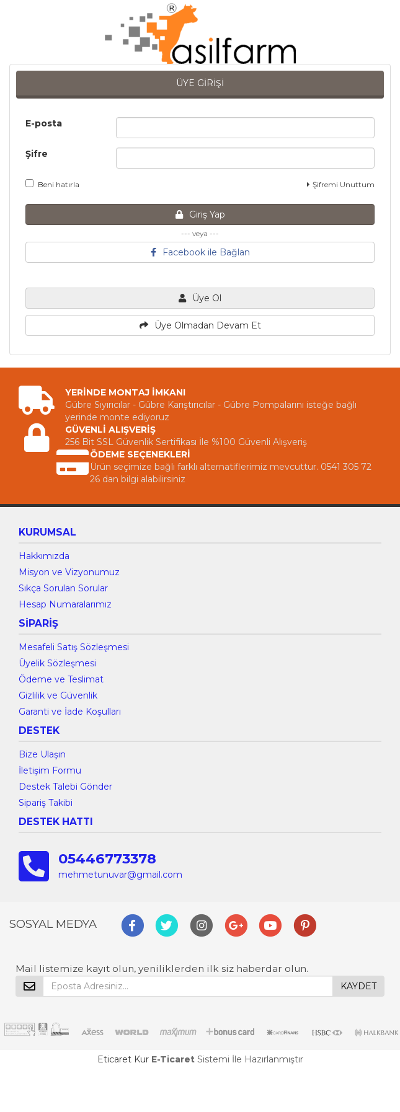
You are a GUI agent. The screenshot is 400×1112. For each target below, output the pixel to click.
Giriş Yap (200, 214)
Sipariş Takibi (46, 802)
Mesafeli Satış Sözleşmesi (74, 647)
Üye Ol (200, 298)
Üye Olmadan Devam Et (200, 325)
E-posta (43, 123)
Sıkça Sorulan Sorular (63, 588)
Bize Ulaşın (42, 754)
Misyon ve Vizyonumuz (69, 572)
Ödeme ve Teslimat (61, 679)
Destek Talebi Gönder (65, 786)
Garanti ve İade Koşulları (70, 711)
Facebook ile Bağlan (200, 252)
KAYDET (358, 986)
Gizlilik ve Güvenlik (58, 695)
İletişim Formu (50, 770)
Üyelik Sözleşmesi (57, 663)
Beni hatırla (52, 184)
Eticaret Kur (123, 1059)
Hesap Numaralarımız (65, 604)
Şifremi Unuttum (341, 184)
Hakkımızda (44, 556)
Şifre (36, 153)
